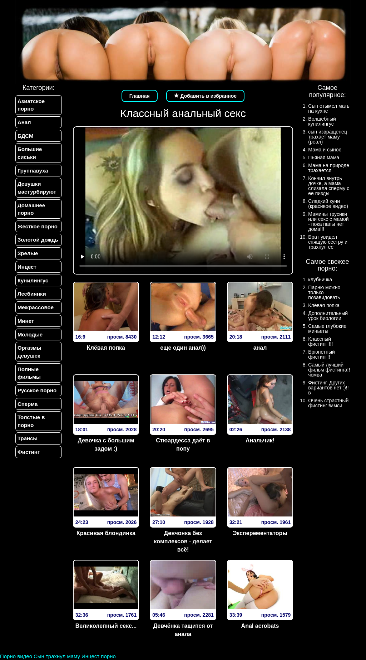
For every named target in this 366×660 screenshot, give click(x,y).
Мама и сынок (324, 149)
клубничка (320, 279)
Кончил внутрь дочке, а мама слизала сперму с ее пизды (328, 186)
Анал (24, 123)
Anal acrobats (260, 626)
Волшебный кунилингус (322, 121)
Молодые (29, 338)
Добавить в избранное (205, 96)
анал (260, 348)
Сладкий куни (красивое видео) (328, 204)
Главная (139, 96)
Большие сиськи (29, 153)
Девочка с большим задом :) (106, 444)
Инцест (26, 269)
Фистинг (28, 457)
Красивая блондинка (105, 533)
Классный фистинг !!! (320, 341)
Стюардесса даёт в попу (183, 444)
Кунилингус (32, 283)
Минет (25, 324)
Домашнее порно (31, 210)
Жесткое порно (37, 228)
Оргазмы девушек (29, 355)
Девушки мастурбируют (36, 189)
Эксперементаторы (260, 533)
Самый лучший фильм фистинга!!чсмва (329, 369)
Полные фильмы (28, 377)
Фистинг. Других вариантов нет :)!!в (328, 387)
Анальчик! (260, 440)
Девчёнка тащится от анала (183, 630)
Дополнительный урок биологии (328, 316)
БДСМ (25, 136)
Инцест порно (98, 656)
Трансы (27, 444)
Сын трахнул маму (57, 656)
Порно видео (16, 656)
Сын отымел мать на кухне (329, 108)
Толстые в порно (31, 426)
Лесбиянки (31, 296)
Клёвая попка (106, 348)
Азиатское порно (30, 105)
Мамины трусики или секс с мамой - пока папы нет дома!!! (328, 222)
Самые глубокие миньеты (327, 329)
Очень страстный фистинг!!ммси (328, 403)
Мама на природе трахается (328, 168)
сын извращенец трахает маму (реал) (327, 136)
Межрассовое (35, 310)
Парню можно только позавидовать (324, 292)
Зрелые (27, 255)
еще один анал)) (183, 348)
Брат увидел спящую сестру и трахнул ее (327, 241)
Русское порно (36, 395)
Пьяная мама (323, 157)
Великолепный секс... (106, 626)
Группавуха (32, 171)
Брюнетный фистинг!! (321, 354)
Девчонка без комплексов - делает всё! (183, 541)
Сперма (27, 408)
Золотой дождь (37, 242)
